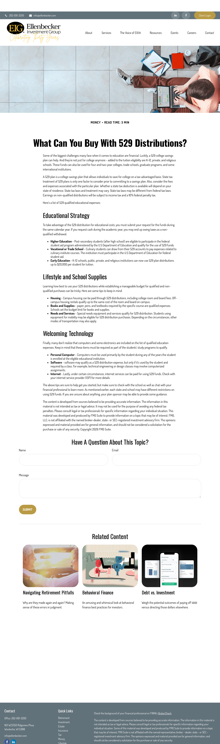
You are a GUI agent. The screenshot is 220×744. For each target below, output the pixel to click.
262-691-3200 (14, 4)
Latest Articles (65, 735)
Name (22, 439)
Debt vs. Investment (158, 580)
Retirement (64, 706)
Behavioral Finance (97, 580)
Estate (61, 714)
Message (24, 463)
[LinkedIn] (175, 4)
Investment (64, 710)
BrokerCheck (164, 701)
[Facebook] (186, 4)
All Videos (63, 740)
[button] (88, 21)
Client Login (205, 4)
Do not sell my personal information (192, 739)
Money (61, 727)
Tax (59, 723)
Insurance (63, 719)
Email (115, 439)
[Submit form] (27, 498)
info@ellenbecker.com (42, 4)
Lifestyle (62, 731)
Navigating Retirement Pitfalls (48, 580)
